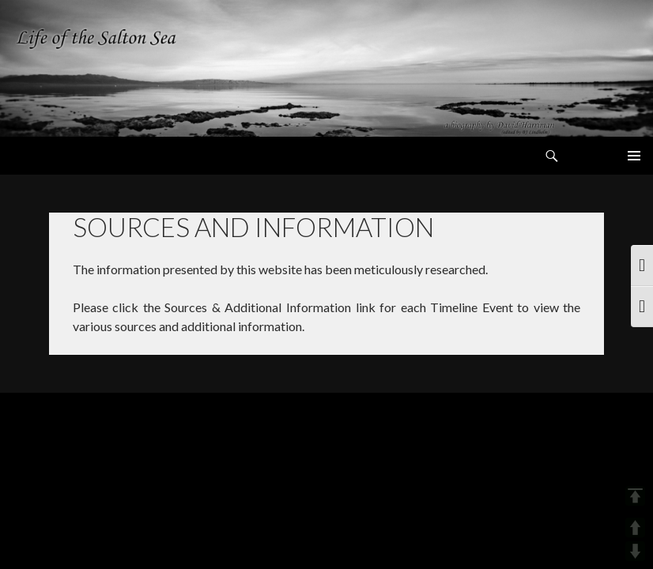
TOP (635, 496)
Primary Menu (634, 156)
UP (635, 527)
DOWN (635, 551)
